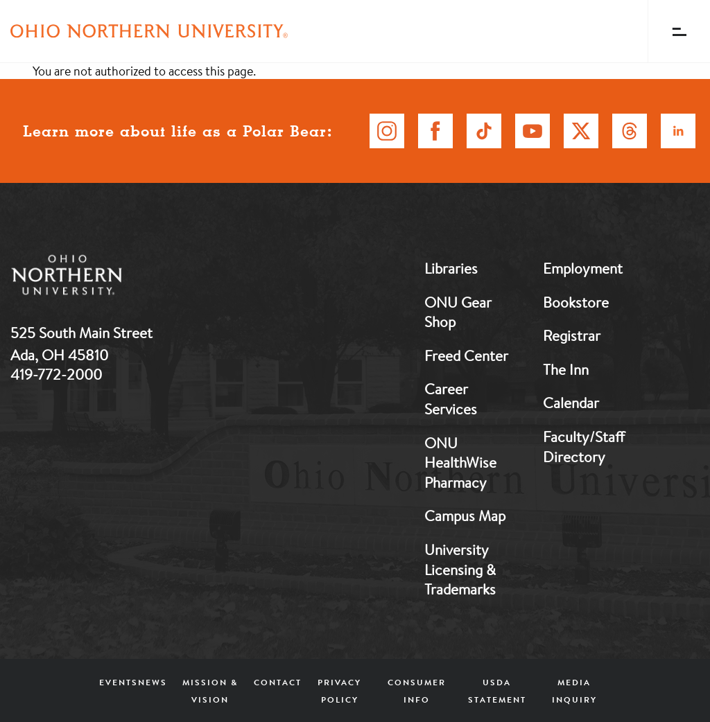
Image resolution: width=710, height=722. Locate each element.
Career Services (450, 399)
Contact (278, 682)
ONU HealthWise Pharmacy (460, 462)
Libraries (451, 268)
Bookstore (576, 302)
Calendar (571, 402)
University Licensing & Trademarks (460, 569)
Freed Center (466, 355)
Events (118, 682)
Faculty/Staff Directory (584, 446)
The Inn (566, 369)
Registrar (571, 335)
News (152, 682)
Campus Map (464, 515)
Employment (583, 268)
